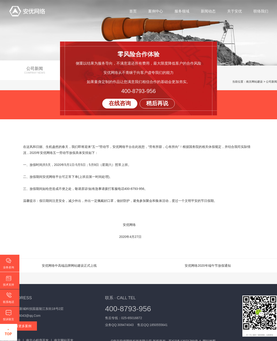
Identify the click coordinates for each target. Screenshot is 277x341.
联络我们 (260, 11)
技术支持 (8, 284)
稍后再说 (157, 103)
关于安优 (234, 11)
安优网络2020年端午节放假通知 (208, 265)
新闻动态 (207, 11)
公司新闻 (34, 70)
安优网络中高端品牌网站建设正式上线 (69, 265)
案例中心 (155, 11)
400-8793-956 (138, 91)
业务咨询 (8, 267)
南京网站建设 (254, 81)
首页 (132, 11)
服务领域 (181, 11)
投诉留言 (8, 319)
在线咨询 (120, 103)
